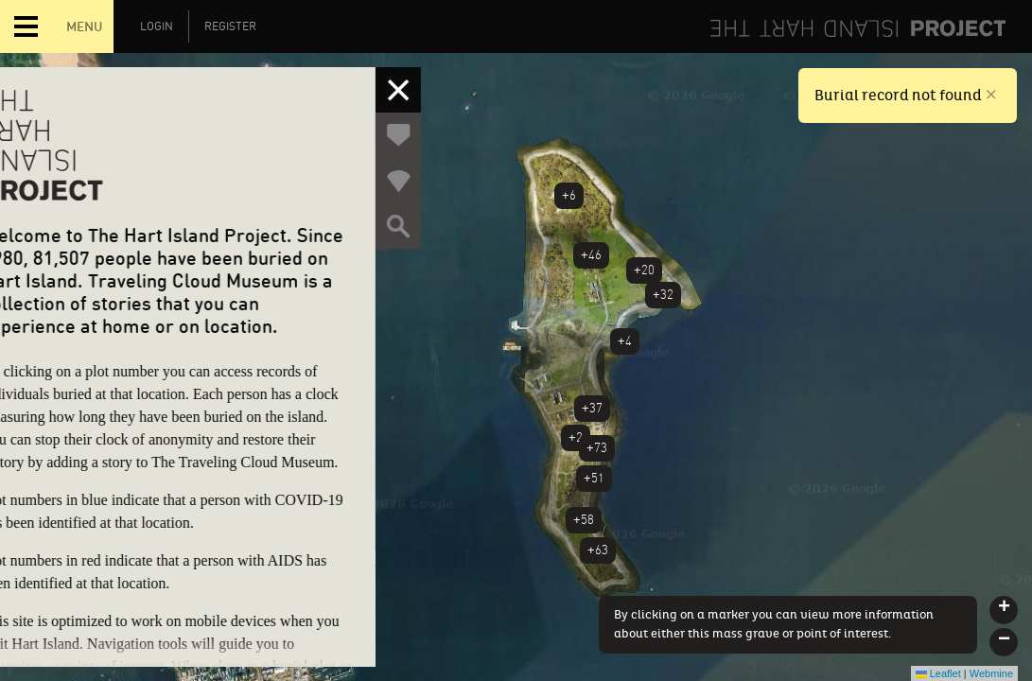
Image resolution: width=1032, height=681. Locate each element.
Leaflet (938, 673)
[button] (1003, 610)
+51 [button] (594, 478)
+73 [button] (596, 448)
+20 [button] (644, 270)
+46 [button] (591, 255)
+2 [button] (575, 437)
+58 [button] (583, 520)
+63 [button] (597, 550)
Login (156, 26)
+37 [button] (592, 408)
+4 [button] (625, 341)
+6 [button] (569, 195)
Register (230, 26)
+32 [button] (663, 295)
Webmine (991, 673)
